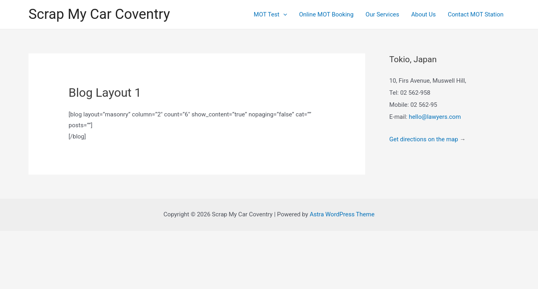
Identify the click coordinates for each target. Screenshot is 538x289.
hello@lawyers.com (435, 116)
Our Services (382, 14)
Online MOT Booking (326, 14)
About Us (423, 14)
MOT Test (270, 14)
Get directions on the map (423, 139)
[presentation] (283, 14)
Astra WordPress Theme (341, 214)
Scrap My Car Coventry (99, 14)
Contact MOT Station (476, 14)
